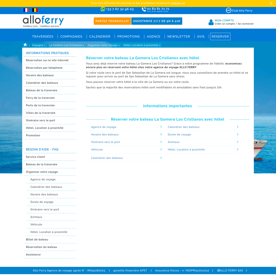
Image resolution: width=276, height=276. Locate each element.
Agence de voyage (43, 179)
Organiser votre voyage (42, 171)
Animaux (36, 217)
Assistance (33, 254)
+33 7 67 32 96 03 (120, 9)
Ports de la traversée (40, 105)
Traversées (42, 36)
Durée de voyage (41, 201)
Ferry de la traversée (40, 97)
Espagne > (39, 45)
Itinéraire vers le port (40, 120)
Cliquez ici (178, 3)
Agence (153, 36)
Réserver (220, 36)
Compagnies (71, 36)
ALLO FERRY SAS (230, 270)
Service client (35, 156)
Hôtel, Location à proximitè (44, 127)
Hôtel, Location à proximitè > (141, 45)
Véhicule (36, 224)
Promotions (128, 36)
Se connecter (246, 24)
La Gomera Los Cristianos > (67, 45)
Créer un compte (226, 24)
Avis (201, 36)
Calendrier (99, 36)
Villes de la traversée (40, 112)
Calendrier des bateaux (42, 82)
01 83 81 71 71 (169, 10)
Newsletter (178, 36)
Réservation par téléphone (44, 67)
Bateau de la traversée (41, 90)
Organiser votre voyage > (104, 45)
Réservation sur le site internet (47, 60)
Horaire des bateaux (40, 75)
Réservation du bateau (41, 247)
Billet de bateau (37, 239)
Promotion (33, 135)
